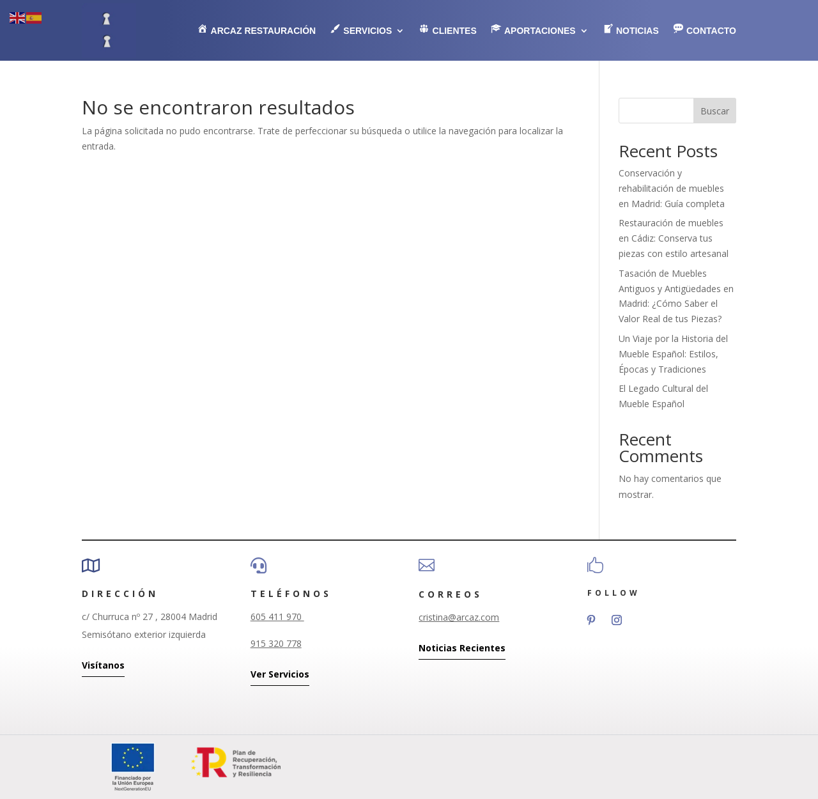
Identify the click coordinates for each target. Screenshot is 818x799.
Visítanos (103, 665)
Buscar (714, 111)
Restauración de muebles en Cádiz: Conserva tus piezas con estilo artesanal (674, 238)
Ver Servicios (280, 674)
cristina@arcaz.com (459, 617)
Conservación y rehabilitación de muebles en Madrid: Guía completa (672, 188)
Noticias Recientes (462, 648)
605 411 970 (277, 616)
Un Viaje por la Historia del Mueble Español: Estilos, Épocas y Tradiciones (673, 353)
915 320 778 (276, 643)
